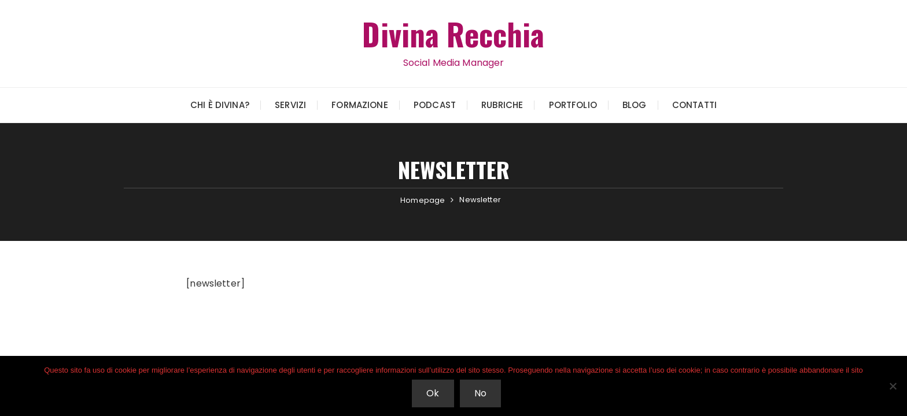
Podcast (435, 105)
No (480, 393)
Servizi (290, 105)
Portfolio (573, 105)
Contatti (694, 105)
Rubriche (502, 105)
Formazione (359, 105)
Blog (634, 105)
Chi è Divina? (219, 105)
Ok (432, 393)
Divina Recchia (453, 34)
